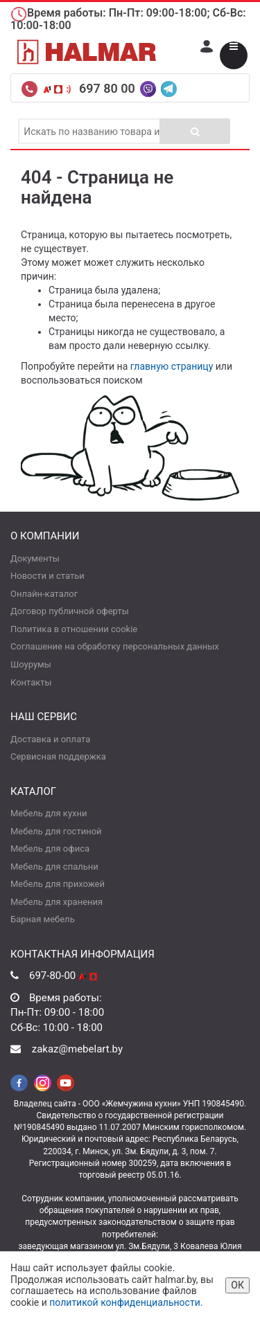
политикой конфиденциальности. (125, 1302)
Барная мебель (42, 919)
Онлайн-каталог (44, 594)
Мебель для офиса (49, 848)
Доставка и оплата (50, 739)
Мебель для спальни (54, 866)
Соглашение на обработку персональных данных (114, 646)
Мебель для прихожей (57, 884)
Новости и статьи (47, 576)
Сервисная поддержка (58, 756)
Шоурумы (30, 664)
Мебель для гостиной (56, 831)
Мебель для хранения (56, 902)
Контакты (31, 682)
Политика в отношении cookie (73, 629)
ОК (237, 1285)
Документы (35, 558)
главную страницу (172, 366)
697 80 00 (108, 88)
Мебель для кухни (48, 813)
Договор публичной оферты (69, 611)
